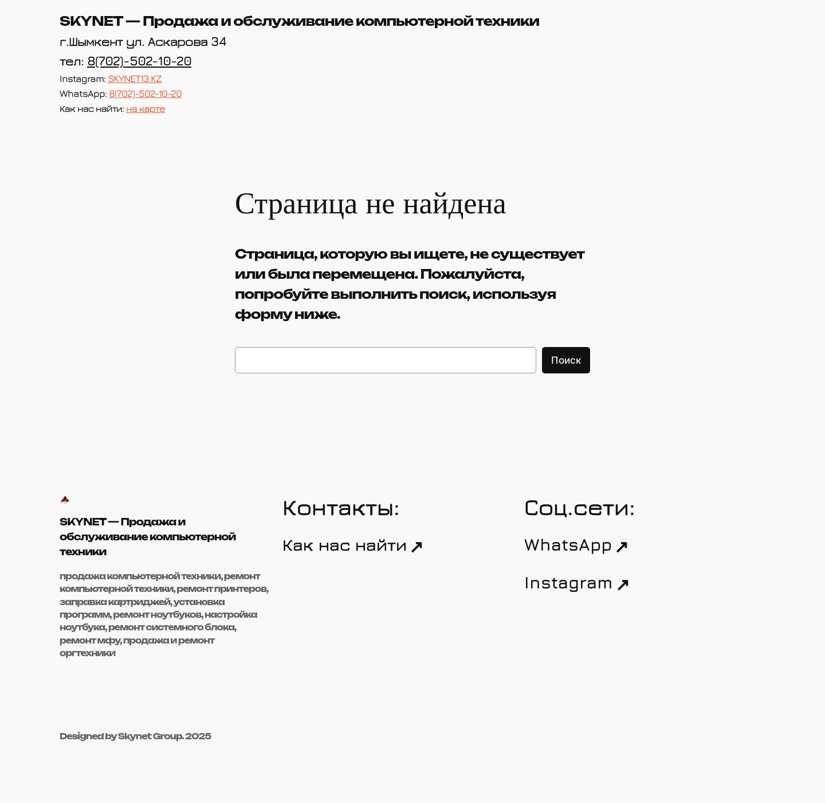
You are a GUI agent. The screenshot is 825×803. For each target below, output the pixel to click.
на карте (145, 108)
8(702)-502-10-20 (139, 60)
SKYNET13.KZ (135, 78)
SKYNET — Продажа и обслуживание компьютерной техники (299, 21)
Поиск (566, 360)
